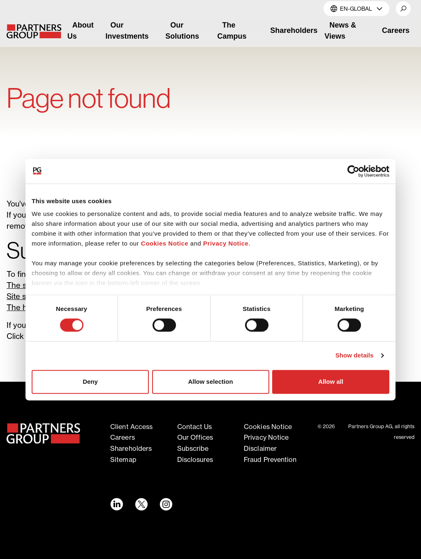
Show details (354, 355)
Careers (122, 437)
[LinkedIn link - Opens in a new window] (116, 504)
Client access (131, 426)
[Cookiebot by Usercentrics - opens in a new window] (353, 171)
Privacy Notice (225, 243)
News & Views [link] (340, 30)
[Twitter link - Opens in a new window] (141, 504)
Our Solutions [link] (182, 30)
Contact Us (194, 426)
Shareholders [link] (293, 30)
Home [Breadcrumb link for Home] (15, 72)
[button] (403, 8)
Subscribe (193, 448)
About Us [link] (80, 30)
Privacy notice (266, 437)
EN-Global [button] (356, 8)
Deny (90, 381)
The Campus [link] (232, 30)
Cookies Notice (164, 243)
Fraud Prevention (270, 459)
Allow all (330, 381)
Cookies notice (268, 426)
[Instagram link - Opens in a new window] (166, 504)
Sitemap (123, 459)
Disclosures (195, 459)
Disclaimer (260, 448)
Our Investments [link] (127, 30)
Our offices (195, 437)
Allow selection (210, 381)
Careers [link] (395, 30)
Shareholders (131, 448)
